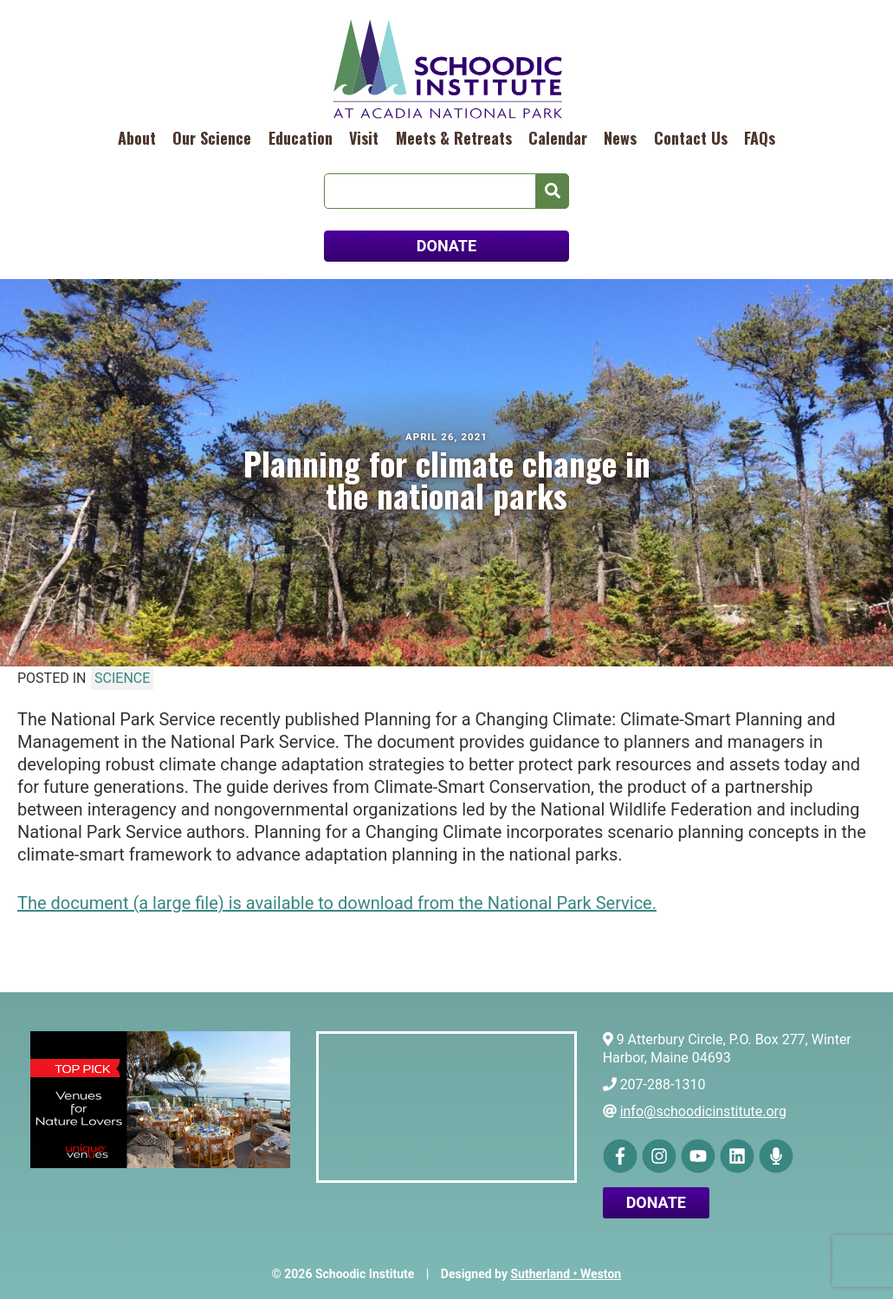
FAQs (759, 138)
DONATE (446, 246)
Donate (656, 1202)
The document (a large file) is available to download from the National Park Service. (337, 903)
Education (301, 138)
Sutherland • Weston (565, 1274)
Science (122, 678)
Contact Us (691, 138)
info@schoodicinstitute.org (703, 1111)
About (137, 138)
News (620, 138)
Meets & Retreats (454, 138)
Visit (364, 138)
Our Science (211, 138)
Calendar (557, 138)
